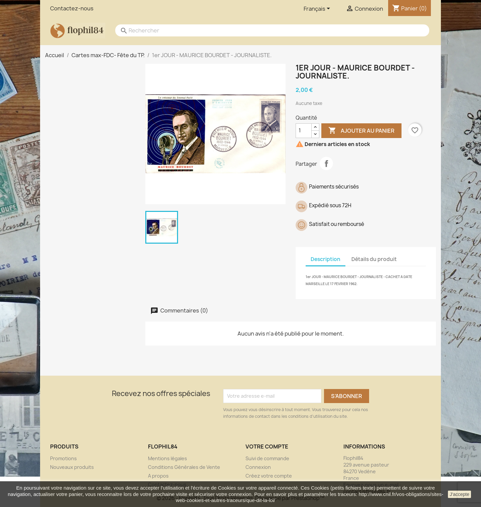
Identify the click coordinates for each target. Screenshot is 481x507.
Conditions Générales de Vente (184, 467)
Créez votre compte (269, 476)
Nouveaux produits (72, 467)
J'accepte (459, 494)
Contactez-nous (72, 8)
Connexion (258, 467)
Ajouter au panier (361, 130)
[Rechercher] (266, 30)
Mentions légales (167, 458)
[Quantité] (304, 130)
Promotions (63, 458)
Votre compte (267, 446)
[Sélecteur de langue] (318, 9)
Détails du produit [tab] (374, 259)
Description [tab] (325, 259)
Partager (326, 163)
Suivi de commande (267, 458)
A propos (158, 476)
